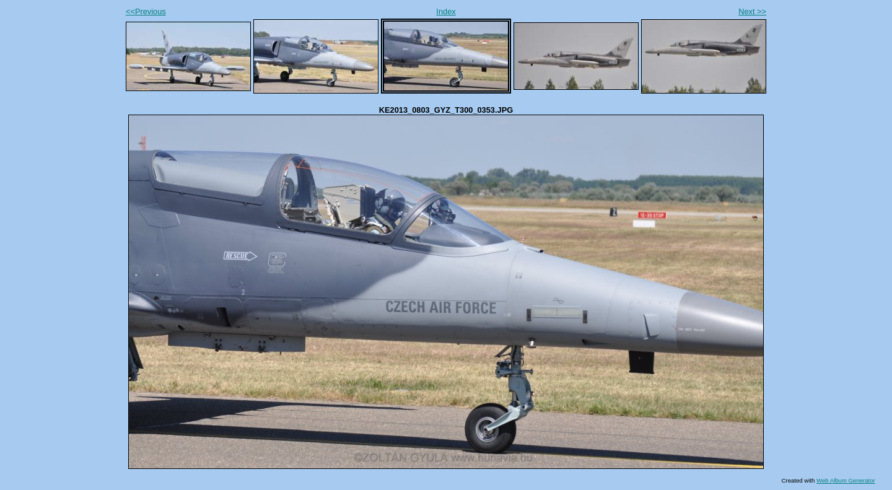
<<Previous (146, 11)
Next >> (752, 11)
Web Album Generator (845, 480)
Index (445, 11)
